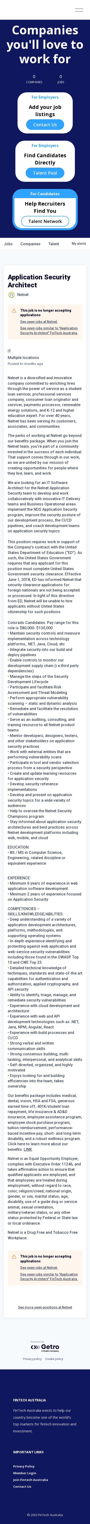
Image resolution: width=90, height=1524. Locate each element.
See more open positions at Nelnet (45, 1307)
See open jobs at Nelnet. (39, 322)
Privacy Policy (24, 1466)
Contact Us (45, 124)
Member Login (24, 1473)
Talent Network (45, 221)
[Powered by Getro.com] (45, 1347)
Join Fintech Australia (30, 1480)
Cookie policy (54, 1359)
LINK (28, 1149)
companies (30, 244)
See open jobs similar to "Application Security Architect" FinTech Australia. (49, 330)
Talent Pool (45, 173)
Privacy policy (32, 1359)
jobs (8, 244)
